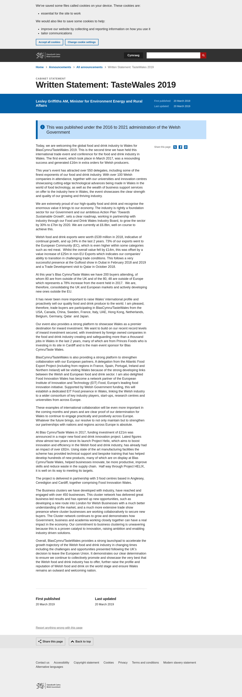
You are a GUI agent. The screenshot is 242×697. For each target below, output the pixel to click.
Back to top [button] (83, 641)
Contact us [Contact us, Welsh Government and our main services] (42, 662)
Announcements (60, 67)
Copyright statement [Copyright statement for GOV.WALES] (86, 662)
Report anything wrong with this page (59, 627)
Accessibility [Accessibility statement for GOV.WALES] (61, 662)
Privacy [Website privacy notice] (122, 662)
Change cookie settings (82, 42)
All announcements (89, 67)
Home (40, 67)
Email (185, 147)
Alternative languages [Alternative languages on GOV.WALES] (49, 666)
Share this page (53, 641)
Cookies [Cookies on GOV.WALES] (109, 662)
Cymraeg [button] (133, 55)
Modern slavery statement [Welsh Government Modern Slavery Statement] (179, 662)
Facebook (180, 147)
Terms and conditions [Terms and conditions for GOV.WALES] (145, 662)
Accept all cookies (49, 42)
